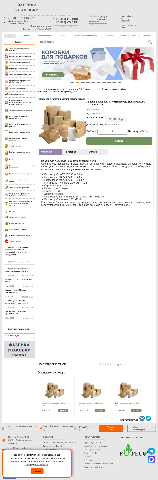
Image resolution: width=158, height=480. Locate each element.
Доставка (110, 36)
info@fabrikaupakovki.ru (17, 23)
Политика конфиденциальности (98, 464)
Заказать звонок (66, 27)
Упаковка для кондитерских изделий (59, 442)
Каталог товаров (45, 36)
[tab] (50, 152)
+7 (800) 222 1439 (67, 22)
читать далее (27, 275)
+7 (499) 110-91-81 (88, 428)
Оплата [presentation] (93, 152)
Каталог (19, 42)
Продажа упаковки (92, 442)
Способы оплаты (131, 437)
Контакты (147, 36)
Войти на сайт (125, 20)
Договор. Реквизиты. (93, 449)
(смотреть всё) (23, 262)
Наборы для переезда (90, 89)
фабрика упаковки (27, 7)
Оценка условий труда (94, 467)
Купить (119, 140)
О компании (25, 36)
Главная (9, 36)
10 (119, 82)
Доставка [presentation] (71, 152)
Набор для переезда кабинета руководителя (58, 91)
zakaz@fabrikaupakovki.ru (18, 21)
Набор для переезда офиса (114, 89)
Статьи (134, 36)
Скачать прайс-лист (19, 329)
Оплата (123, 36)
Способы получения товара (85, 36)
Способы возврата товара (95, 446)
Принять (37, 471)
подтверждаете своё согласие (50, 458)
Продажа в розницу (40, 26)
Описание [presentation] (46, 152)
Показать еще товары (110, 364)
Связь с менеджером (98, 25)
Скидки (62, 36)
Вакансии (88, 460)
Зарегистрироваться (127, 19)
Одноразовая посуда (52, 449)
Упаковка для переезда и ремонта (63, 89)
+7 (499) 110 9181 (67, 19)
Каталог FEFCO (91, 453)
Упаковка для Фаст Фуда (54, 446)
